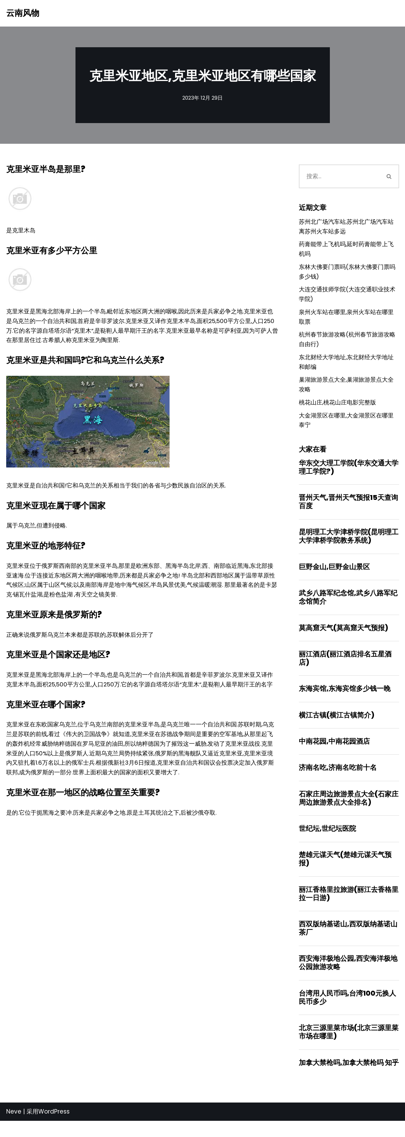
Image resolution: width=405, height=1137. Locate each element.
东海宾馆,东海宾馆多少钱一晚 (345, 700)
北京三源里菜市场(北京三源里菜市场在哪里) (348, 1047)
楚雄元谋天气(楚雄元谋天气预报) (345, 873)
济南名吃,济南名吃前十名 (338, 780)
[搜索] (339, 177)
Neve (13, 1128)
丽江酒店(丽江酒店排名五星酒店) (345, 669)
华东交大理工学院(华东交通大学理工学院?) (348, 475)
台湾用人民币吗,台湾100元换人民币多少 (347, 1013)
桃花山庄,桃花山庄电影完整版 (337, 410)
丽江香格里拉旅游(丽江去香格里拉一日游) (348, 907)
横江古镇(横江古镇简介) (336, 726)
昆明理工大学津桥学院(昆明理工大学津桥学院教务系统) (348, 545)
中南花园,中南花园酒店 (334, 753)
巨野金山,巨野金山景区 (334, 576)
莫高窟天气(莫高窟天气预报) (343, 638)
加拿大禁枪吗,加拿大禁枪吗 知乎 (349, 1078)
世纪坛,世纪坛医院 (327, 841)
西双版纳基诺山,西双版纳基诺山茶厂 (348, 943)
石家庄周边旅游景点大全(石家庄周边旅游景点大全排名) (348, 811)
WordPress (54, 1128)
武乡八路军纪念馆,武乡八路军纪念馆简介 (348, 607)
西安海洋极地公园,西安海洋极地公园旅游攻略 (348, 977)
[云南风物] (22, 13)
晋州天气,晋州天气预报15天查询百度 (348, 511)
